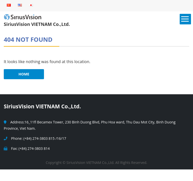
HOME (24, 74)
